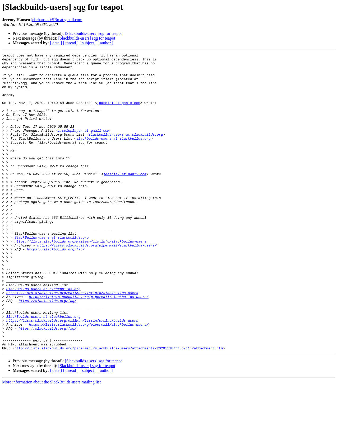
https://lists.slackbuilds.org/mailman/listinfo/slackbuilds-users (80, 279)
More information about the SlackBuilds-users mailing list (51, 441)
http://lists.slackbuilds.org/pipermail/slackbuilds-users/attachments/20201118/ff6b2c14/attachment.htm (119, 407)
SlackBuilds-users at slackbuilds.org (52, 274)
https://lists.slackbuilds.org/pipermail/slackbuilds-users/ (97, 284)
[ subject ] (88, 43)
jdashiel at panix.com (118, 113)
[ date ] (56, 43)
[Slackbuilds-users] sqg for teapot (93, 33)
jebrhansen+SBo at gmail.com (56, 19)
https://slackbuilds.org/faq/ (56, 288)
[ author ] (105, 43)
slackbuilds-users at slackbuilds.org (126, 151)
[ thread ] (71, 43)
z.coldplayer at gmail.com (83, 146)
